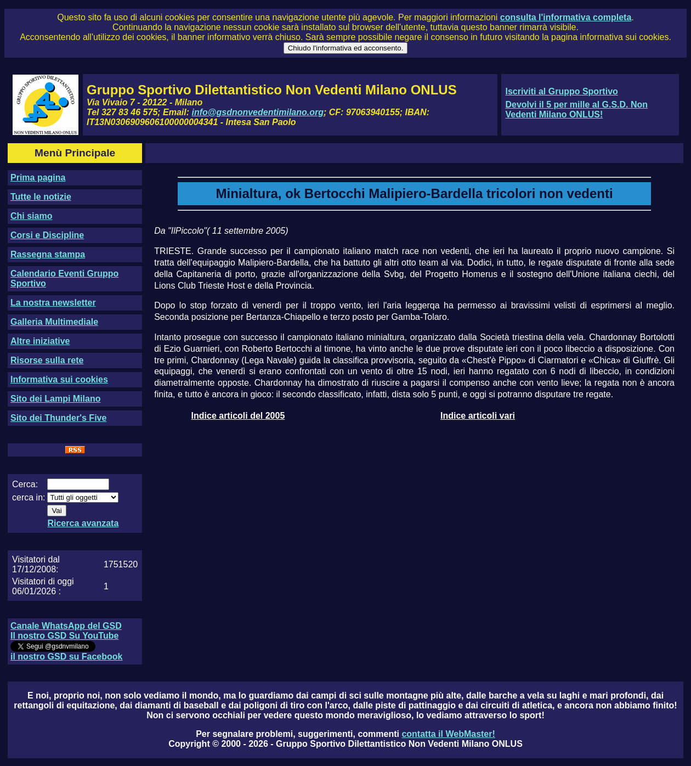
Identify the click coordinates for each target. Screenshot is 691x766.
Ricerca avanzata (82, 523)
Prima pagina (37, 177)
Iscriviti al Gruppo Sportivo (561, 91)
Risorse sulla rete (46, 360)
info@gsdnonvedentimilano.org (258, 112)
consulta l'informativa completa (565, 17)
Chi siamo (31, 216)
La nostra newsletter (53, 302)
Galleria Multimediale (54, 321)
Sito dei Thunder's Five (58, 418)
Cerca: (25, 484)
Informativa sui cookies (59, 379)
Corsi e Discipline (47, 235)
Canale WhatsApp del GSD (66, 625)
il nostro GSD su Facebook (66, 656)
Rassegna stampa (47, 254)
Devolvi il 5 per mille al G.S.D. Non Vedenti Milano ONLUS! (576, 109)
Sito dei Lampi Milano (55, 398)
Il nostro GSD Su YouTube (64, 635)
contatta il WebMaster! (448, 734)
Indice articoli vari (477, 415)
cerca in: (28, 497)
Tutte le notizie (40, 196)
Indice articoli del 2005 (238, 415)
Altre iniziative (40, 341)
